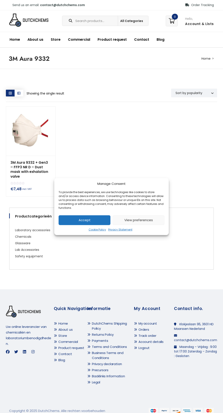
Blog (160, 39)
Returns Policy (103, 329)
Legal (96, 377)
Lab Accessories (27, 245)
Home (15, 39)
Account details (151, 336)
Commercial (79, 39)
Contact (141, 39)
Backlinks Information (108, 371)
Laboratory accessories (32, 225)
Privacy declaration (107, 359)
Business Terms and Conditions (107, 350)
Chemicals (23, 231)
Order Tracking (199, 5)
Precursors (100, 365)
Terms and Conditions (109, 341)
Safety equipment (29, 251)
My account (148, 318)
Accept (85, 220)
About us (35, 39)
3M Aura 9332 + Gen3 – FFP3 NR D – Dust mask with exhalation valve (29, 167)
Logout (144, 343)
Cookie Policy (97, 229)
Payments (100, 335)
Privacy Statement (120, 229)
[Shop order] (194, 93)
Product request (112, 39)
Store (56, 39)
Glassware (22, 238)
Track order (147, 330)
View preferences (138, 220)
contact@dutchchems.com (62, 5)
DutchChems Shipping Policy (109, 321)
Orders (144, 324)
